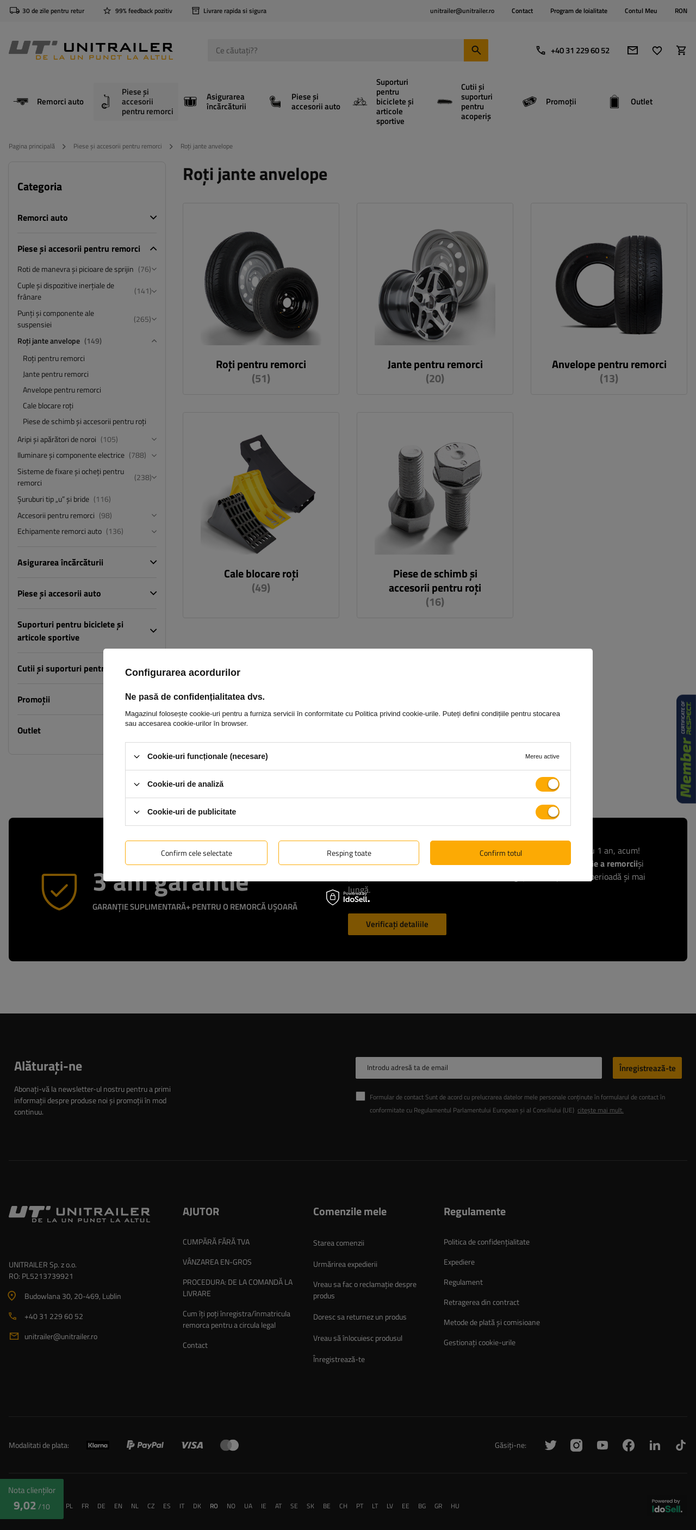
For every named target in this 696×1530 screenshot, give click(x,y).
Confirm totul (501, 852)
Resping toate (349, 852)
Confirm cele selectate (196, 852)
